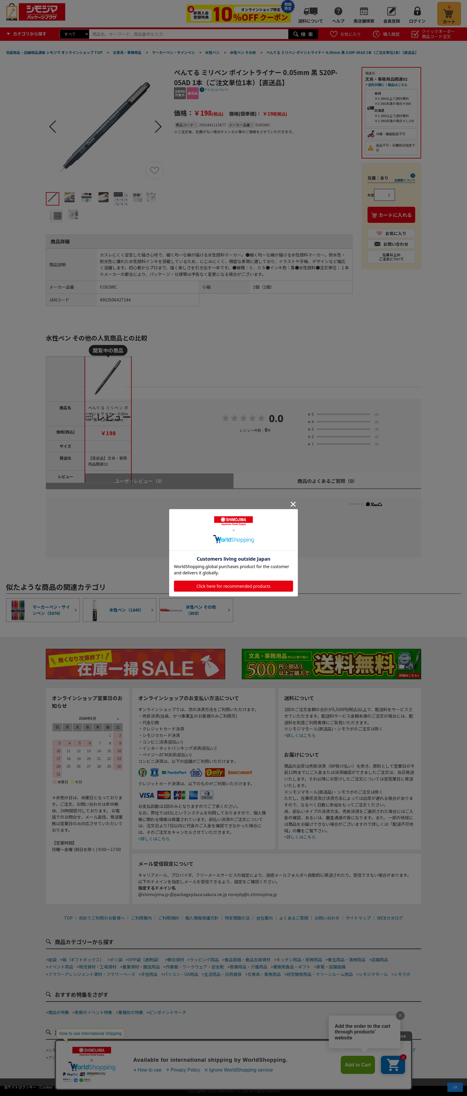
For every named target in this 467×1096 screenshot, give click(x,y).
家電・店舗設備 (330, 967)
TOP (68, 918)
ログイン (417, 21)
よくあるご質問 (293, 918)
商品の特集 (58, 1012)
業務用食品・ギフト (292, 967)
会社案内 (264, 918)
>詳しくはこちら (154, 839)
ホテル (231, 1058)
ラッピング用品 (204, 960)
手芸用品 (149, 974)
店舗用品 (379, 960)
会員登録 (391, 21)
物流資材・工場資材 (97, 967)
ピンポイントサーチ (167, 1012)
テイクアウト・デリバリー (108, 1050)
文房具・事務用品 (264, 974)
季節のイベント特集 (93, 1012)
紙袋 (52, 960)
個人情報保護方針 (202, 918)
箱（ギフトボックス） (83, 960)
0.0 (276, 419)
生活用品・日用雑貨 (223, 974)
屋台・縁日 (254, 1058)
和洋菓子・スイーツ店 (238, 1050)
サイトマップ (358, 918)
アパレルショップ (65, 1058)
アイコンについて (216, 89)
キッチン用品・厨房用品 (299, 960)
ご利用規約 (168, 918)
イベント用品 (60, 967)
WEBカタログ (390, 918)
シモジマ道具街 (62, 1050)
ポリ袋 (116, 960)
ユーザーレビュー (140, 480)
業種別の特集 (130, 1012)
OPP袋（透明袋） (144, 960)
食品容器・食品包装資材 (247, 960)
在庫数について (404, 180)
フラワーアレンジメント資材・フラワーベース (91, 974)
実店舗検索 (364, 21)
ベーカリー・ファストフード (166, 1050)
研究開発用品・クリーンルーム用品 (320, 974)
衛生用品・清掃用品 (346, 960)
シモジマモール (373, 974)
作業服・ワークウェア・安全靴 (195, 967)
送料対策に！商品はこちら (387, 84)
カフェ (205, 1050)
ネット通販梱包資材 (283, 1050)
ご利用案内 (141, 918)
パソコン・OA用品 (181, 974)
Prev (53, 127)
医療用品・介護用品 (248, 967)
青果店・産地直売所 (106, 1058)
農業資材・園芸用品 (141, 967)
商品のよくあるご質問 (327, 480)
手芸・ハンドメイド (357, 1050)
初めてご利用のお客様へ (102, 918)
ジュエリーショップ (201, 1058)
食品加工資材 (320, 1050)
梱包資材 (175, 960)
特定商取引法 (237, 918)
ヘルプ (338, 21)
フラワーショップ (398, 1050)
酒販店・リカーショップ (154, 1058)
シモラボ (402, 974)
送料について (310, 21)
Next (158, 127)
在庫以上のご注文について (391, 256)
